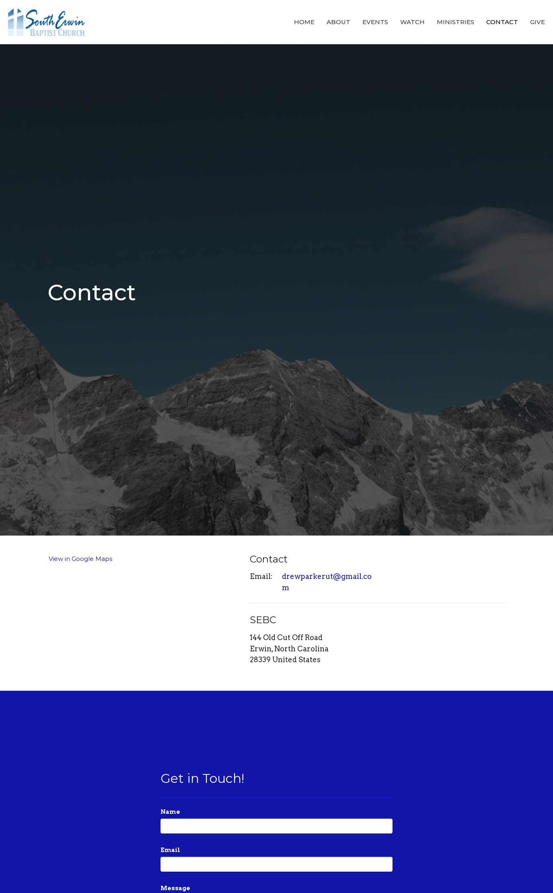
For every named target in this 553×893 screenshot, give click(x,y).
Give (537, 22)
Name (170, 811)
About (338, 22)
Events (375, 22)
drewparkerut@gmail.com (327, 582)
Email (170, 850)
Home (304, 22)
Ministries (455, 22)
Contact (502, 22)
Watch (412, 22)
